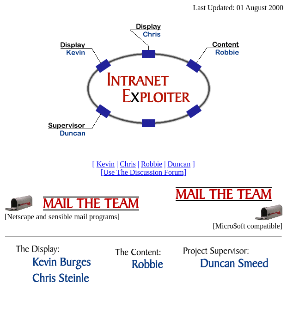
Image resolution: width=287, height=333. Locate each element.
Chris (128, 164)
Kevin (106, 164)
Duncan (178, 164)
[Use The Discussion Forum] (143, 172)
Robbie (151, 164)
